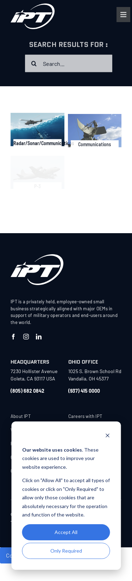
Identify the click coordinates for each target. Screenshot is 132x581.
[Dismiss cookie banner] (107, 436)
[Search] (34, 64)
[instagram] (26, 336)
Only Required (66, 551)
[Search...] (68, 64)
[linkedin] (39, 336)
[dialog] (66, 495)
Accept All (66, 532)
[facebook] (13, 336)
